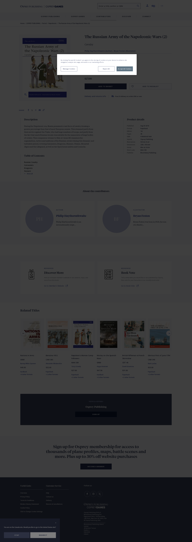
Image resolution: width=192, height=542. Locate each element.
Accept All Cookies (125, 69)
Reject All (106, 69)
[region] (97, 64)
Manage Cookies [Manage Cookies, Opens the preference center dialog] (69, 69)
